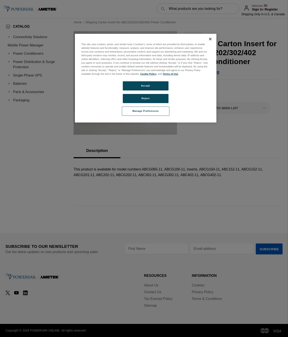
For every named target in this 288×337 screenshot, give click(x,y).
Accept (145, 85)
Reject (145, 98)
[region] (145, 78)
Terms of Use (170, 74)
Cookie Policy (148, 74)
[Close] (210, 39)
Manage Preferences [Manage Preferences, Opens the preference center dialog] (145, 111)
